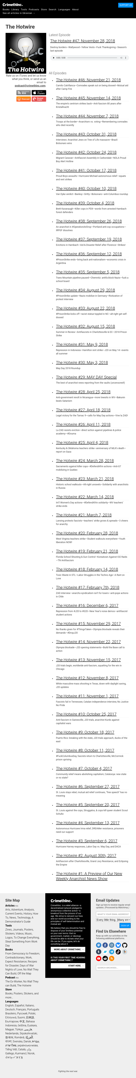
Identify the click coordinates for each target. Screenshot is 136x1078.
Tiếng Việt (11, 1049)
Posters (28, 929)
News (12, 917)
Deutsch (10, 1009)
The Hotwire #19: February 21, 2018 (87, 551)
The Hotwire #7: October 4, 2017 (84, 768)
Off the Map (24, 973)
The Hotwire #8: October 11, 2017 (85, 750)
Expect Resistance (16, 961)
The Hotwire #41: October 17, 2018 (86, 170)
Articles (10, 905)
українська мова (28, 1045)
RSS (16, 906)
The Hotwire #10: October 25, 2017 (86, 714)
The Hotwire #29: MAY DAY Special (86, 377)
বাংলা (8, 1041)
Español (19, 1005)
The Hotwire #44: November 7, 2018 (87, 116)
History (28, 913)
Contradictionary (14, 957)
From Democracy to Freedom (22, 953)
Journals (18, 929)
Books (6, 9)
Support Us (126, 5)
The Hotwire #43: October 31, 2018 (86, 134)
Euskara (32, 1025)
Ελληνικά (10, 1017)
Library (15, 9)
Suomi (21, 1017)
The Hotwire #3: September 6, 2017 (86, 840)
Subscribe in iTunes (39, 92)
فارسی (28, 1029)
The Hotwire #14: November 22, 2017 (88, 641)
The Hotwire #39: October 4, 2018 (85, 203)
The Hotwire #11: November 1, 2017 (87, 696)
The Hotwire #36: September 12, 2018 (89, 253)
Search (52, 9)
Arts (7, 909)
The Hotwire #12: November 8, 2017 (87, 678)
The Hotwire (24, 985)
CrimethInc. (13, 5)
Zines (8, 929)
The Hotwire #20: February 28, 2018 (87, 533)
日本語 (30, 1017)
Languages (64, 9)
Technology (23, 917)
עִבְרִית (35, 1041)
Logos (8, 937)
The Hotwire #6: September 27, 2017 (88, 786)
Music (28, 933)
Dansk (27, 1041)
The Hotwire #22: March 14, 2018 (85, 496)
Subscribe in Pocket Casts (39, 99)
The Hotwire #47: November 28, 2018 (82, 40)
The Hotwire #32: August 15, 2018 (85, 326)
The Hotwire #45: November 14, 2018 (88, 98)
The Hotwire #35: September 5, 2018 (88, 272)
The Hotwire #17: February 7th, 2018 (87, 587)
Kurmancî (20, 1053)
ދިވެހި (29, 1049)
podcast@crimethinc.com (30, 85)
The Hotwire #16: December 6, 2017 (87, 605)
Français (21, 1009)
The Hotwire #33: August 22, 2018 (85, 308)
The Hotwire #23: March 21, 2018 (85, 478)
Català (22, 1049)
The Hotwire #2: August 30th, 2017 (86, 855)
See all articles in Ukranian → (19, 13)
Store (44, 9)
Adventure (17, 909)
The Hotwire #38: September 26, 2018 (89, 221)
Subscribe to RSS (23, 92)
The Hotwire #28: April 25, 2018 (83, 391)
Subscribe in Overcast (23, 99)
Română (19, 1037)
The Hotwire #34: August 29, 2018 (85, 290)
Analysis (29, 909)
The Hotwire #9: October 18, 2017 (85, 732)
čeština (22, 1025)
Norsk (31, 1053)
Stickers (10, 933)
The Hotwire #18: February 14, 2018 (87, 569)
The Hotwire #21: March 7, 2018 (84, 515)
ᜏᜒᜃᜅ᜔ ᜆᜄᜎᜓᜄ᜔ (14, 1057)
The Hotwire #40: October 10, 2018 (86, 188)
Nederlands (12, 1033)
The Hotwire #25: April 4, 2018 (82, 442)
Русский (22, 1013)
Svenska (17, 1041)
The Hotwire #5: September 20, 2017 (88, 804)
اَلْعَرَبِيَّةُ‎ (29, 1037)
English (9, 1005)
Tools (24, 9)
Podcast (10, 977)
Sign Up (125, 925)
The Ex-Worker (13, 981)
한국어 (9, 1037)
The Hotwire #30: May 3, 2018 (82, 362)
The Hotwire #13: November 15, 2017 (88, 659)
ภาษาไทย (10, 1045)
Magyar (9, 1029)
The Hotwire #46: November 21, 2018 (88, 79)
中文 (22, 1021)
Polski (31, 1013)
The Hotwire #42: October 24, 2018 (86, 152)
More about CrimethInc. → (69, 949)
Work (29, 957)
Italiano (29, 1005)
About (75, 9)
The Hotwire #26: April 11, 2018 (83, 424)
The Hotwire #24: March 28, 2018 (85, 460)
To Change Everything (26, 937)
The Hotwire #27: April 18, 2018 (83, 410)
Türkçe (19, 1029)
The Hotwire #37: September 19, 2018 (89, 239)
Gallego (9, 1053)
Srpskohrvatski (28, 1033)
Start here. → (76, 965)
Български (11, 1021)
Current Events (13, 913)
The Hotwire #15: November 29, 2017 (88, 623)
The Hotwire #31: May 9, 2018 (82, 344)
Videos (20, 933)
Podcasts (34, 9)
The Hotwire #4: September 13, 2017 (88, 822)
